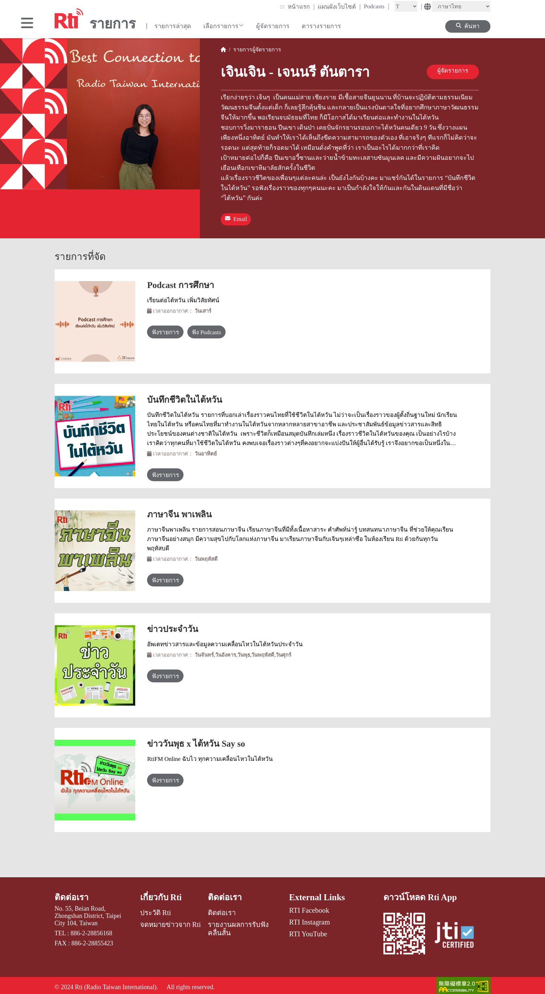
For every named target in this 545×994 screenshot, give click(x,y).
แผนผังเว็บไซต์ (339, 6)
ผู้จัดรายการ (273, 26)
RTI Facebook (309, 907)
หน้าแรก (301, 6)
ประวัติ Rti (155, 909)
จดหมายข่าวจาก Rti (170, 921)
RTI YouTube (308, 930)
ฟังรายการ (171, 329)
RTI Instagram (309, 918)
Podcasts (376, 6)
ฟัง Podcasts (228, 329)
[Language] (461, 6)
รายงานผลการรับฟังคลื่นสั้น (238, 926)
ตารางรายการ (321, 26)
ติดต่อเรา (72, 893)
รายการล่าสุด (172, 26)
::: (282, 6)
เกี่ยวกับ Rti (161, 893)
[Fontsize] (405, 6)
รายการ (241, 49)
